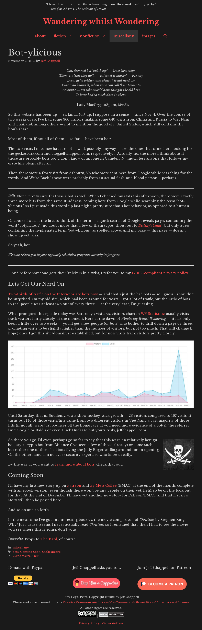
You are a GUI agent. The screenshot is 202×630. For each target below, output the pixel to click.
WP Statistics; (153, 314)
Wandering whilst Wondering (101, 21)
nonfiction (95, 36)
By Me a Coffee (103, 485)
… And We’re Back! (26, 556)
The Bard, (50, 539)
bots (16, 552)
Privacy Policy (89, 623)
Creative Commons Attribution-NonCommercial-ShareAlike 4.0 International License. (126, 602)
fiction (65, 36)
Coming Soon (30, 552)
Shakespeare (51, 552)
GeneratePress (112, 623)
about (40, 36)
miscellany (124, 36)
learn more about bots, (75, 464)
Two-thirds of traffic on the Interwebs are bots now (53, 294)
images (148, 36)
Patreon (74, 485)
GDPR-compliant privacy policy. (160, 273)
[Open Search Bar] (165, 36)
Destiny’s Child (149, 225)
